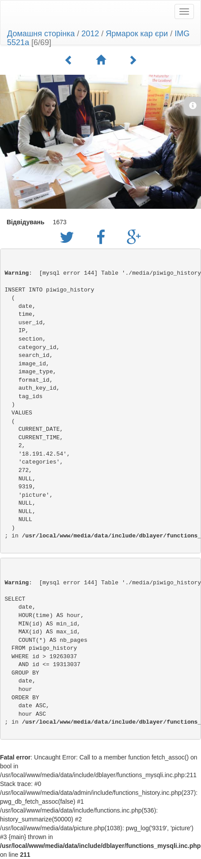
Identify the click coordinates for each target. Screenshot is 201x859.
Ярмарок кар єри (137, 33)
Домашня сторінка (41, 33)
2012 (90, 33)
